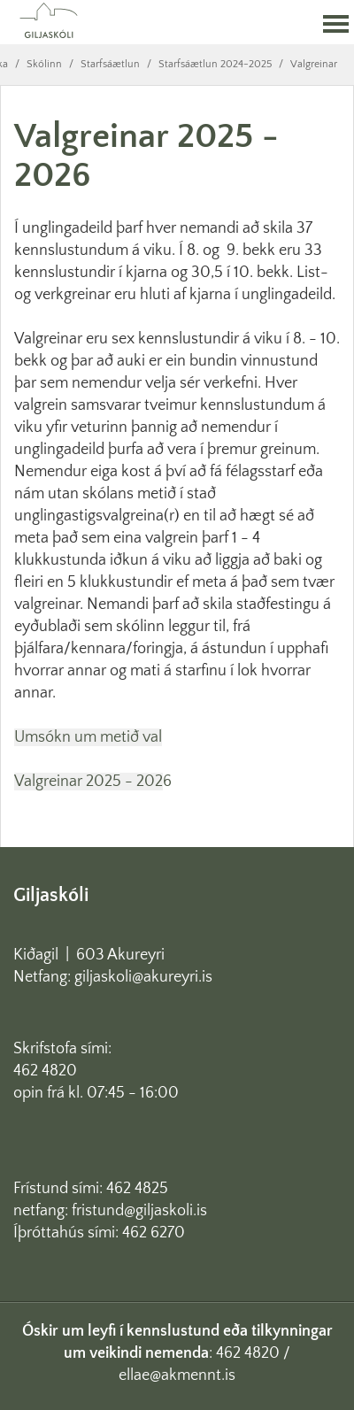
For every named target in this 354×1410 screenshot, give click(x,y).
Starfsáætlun (110, 64)
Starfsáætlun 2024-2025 (215, 64)
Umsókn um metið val (88, 737)
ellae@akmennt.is (177, 1375)
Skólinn (44, 64)
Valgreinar (313, 64)
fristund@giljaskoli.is (139, 1211)
